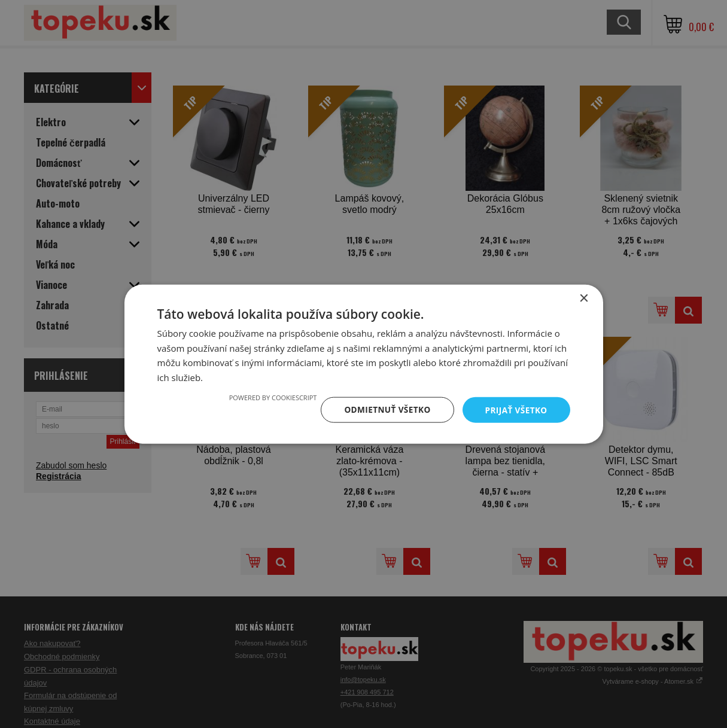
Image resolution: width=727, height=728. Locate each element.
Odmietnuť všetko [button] (384, 409)
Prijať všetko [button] (515, 409)
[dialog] (363, 364)
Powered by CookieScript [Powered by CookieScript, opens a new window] (268, 396)
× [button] (583, 297)
